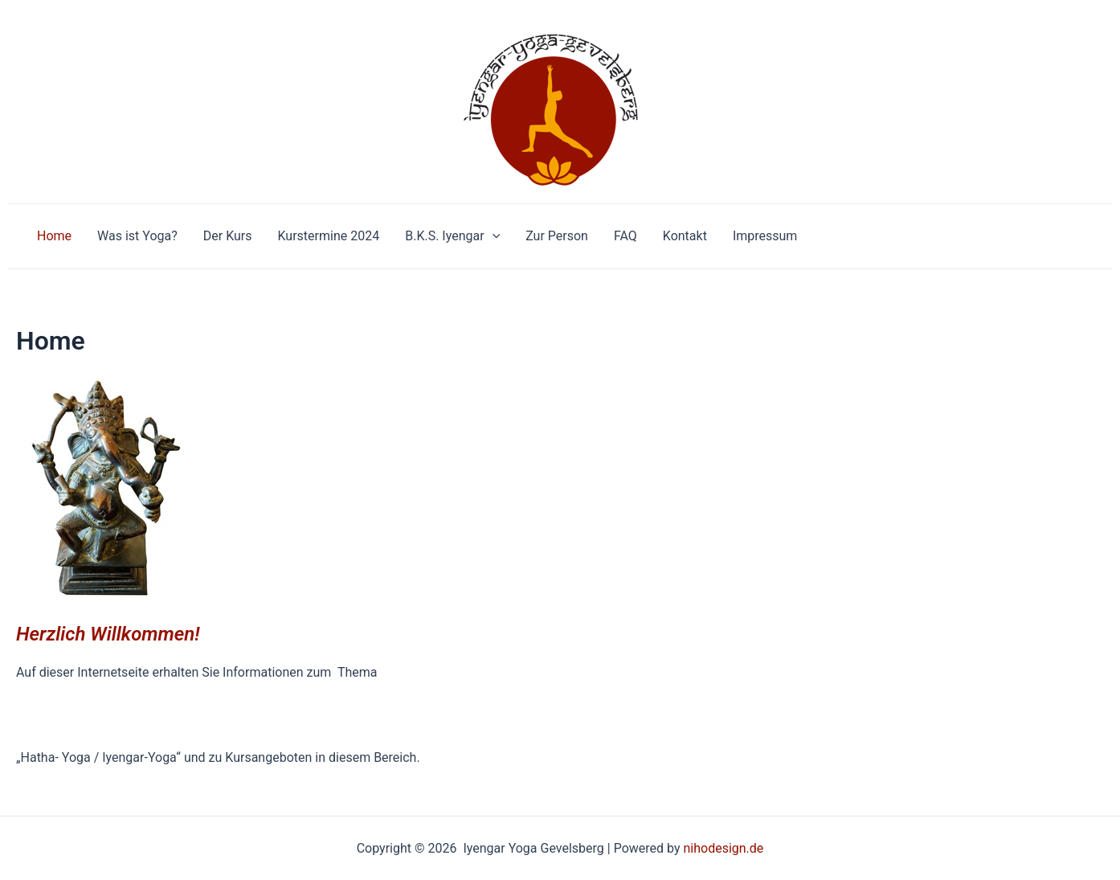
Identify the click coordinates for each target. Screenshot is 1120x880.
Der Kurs (227, 236)
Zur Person (556, 236)
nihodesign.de (723, 848)
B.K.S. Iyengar (452, 236)
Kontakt (685, 236)
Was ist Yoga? (137, 236)
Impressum (765, 236)
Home (54, 236)
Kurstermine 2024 (329, 236)
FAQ (625, 236)
